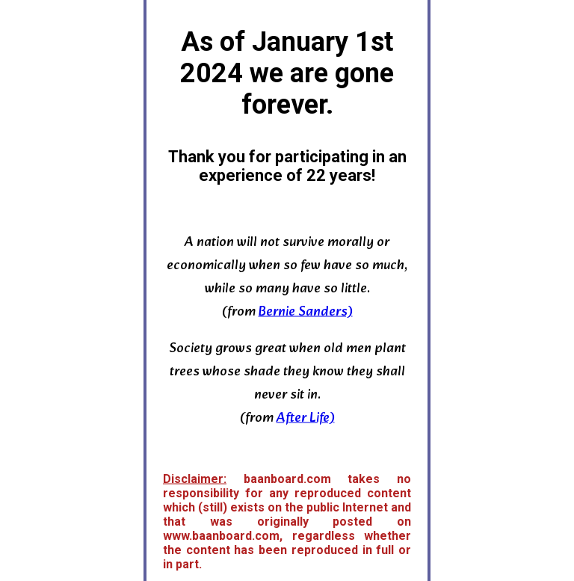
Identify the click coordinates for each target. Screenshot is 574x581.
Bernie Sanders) (306, 311)
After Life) (306, 417)
